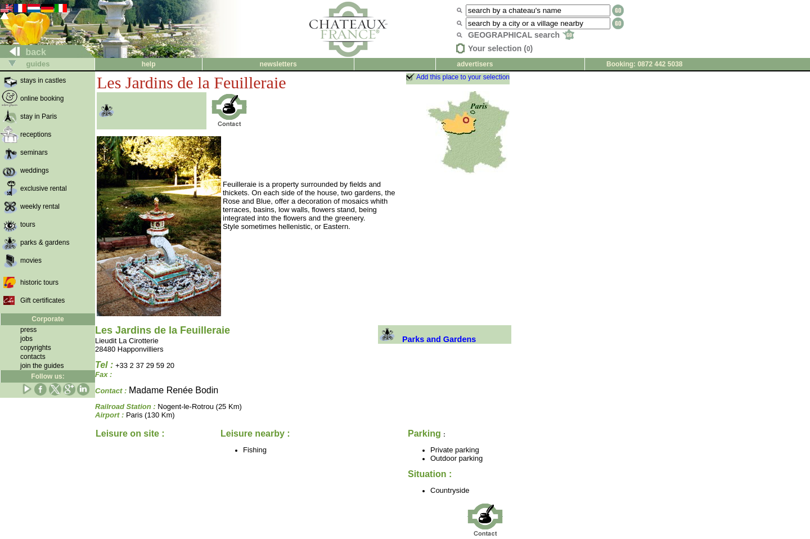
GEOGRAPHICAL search (521, 34)
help (149, 64)
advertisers (475, 64)
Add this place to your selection (463, 77)
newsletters (278, 64)
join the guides (42, 366)
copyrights (35, 348)
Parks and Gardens (427, 339)
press (28, 330)
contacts (33, 357)
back (23, 52)
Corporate (48, 319)
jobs (26, 339)
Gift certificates (42, 300)
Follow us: (47, 376)
